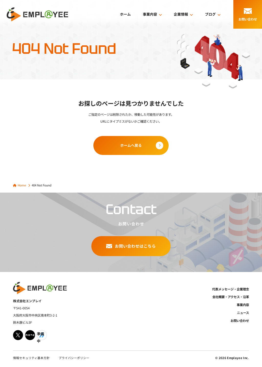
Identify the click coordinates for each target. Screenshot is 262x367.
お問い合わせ (240, 320)
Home (22, 185)
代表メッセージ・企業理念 (230, 289)
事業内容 (150, 14)
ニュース (243, 312)
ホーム (125, 14)
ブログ (210, 14)
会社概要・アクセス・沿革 (230, 297)
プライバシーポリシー (74, 358)
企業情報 (181, 14)
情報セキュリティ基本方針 (31, 358)
